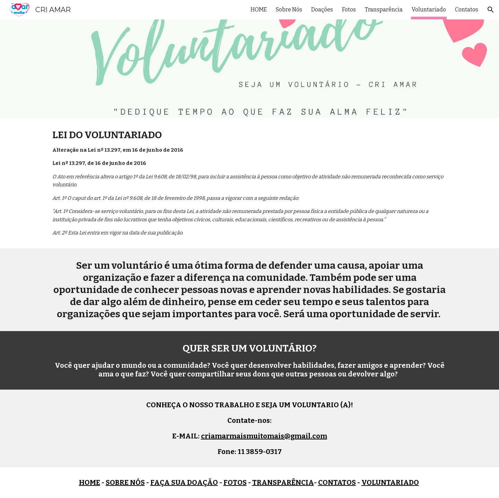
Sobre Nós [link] (289, 9)
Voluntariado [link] (429, 9)
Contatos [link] (466, 9)
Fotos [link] (349, 9)
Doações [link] (322, 9)
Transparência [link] (384, 9)
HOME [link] (259, 9)
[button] (490, 9)
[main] (249, 183)
